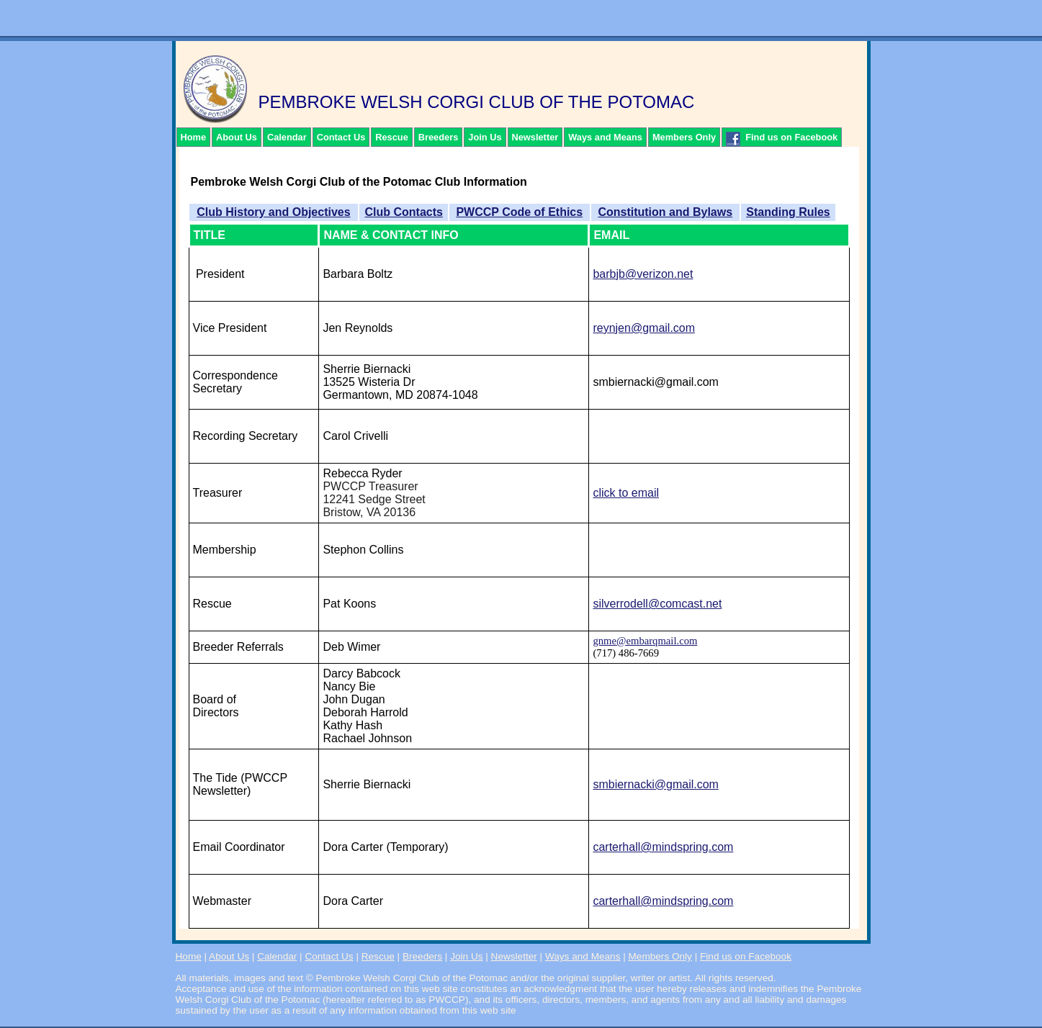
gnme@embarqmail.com (645, 640)
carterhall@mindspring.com (663, 847)
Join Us (484, 137)
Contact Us (341, 137)
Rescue (391, 137)
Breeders (438, 137)
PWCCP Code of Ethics (519, 212)
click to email (626, 493)
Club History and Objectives (273, 212)
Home (194, 137)
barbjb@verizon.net (643, 274)
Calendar (287, 137)
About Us (236, 137)
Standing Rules (788, 212)
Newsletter (535, 137)
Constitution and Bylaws (665, 212)
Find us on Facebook (781, 139)
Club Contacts (403, 212)
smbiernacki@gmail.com (656, 784)
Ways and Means (605, 137)
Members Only (684, 137)
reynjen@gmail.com (644, 328)
